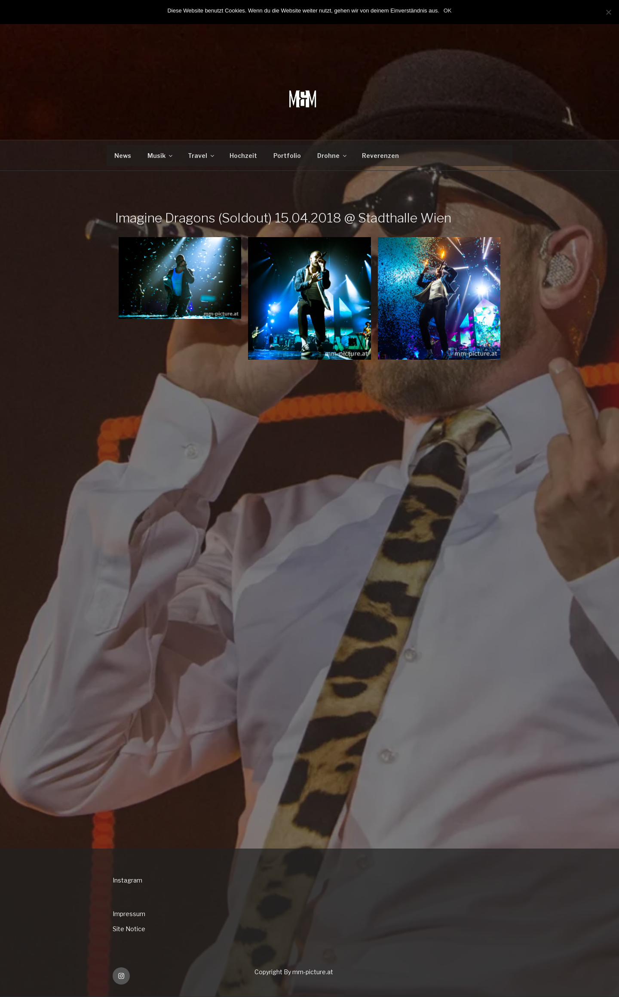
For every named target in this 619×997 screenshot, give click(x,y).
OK (448, 10)
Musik (160, 155)
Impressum (129, 913)
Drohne (332, 155)
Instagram (127, 880)
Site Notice (129, 928)
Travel (201, 155)
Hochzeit (243, 155)
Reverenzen (380, 155)
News (122, 155)
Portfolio (287, 155)
